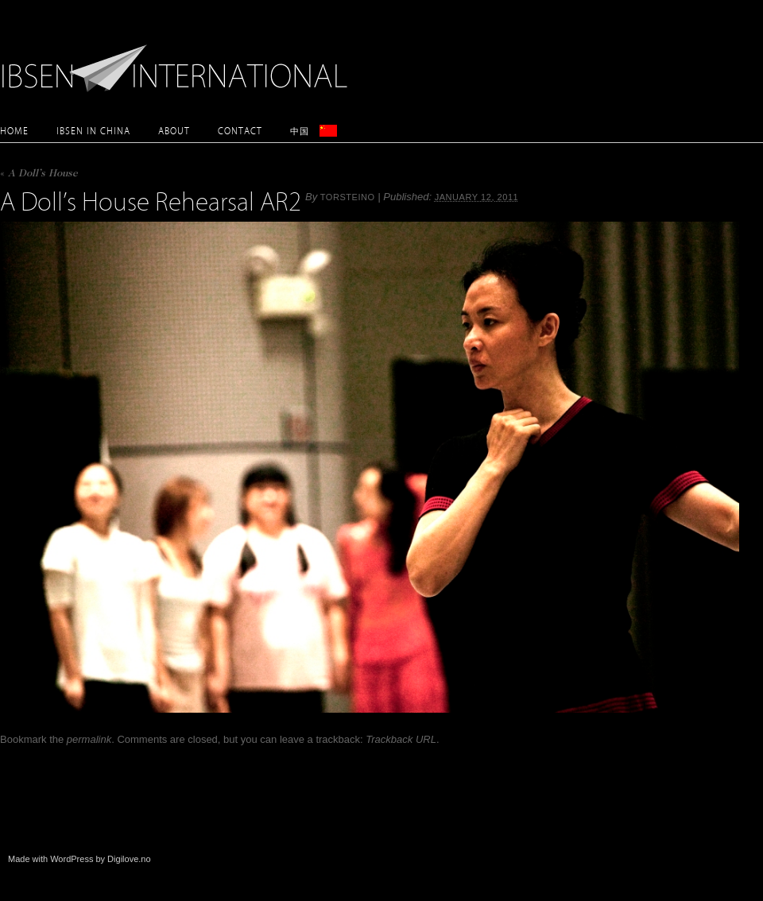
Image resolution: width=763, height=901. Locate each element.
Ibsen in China (93, 130)
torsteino (347, 197)
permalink (89, 739)
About (174, 130)
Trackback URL (401, 739)
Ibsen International (179, 59)
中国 (299, 130)
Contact (240, 130)
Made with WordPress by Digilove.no (79, 859)
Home (14, 130)
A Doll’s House (39, 174)
